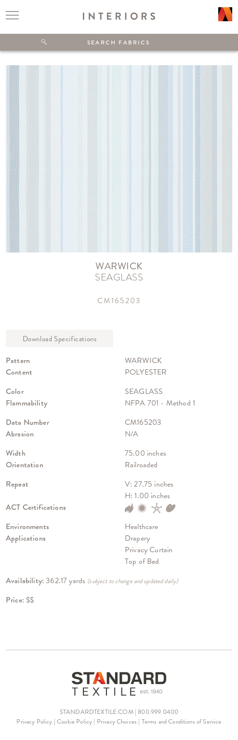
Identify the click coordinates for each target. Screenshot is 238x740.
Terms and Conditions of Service (182, 721)
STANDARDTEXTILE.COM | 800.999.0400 (119, 712)
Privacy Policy (34, 721)
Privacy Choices (117, 721)
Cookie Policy (74, 721)
